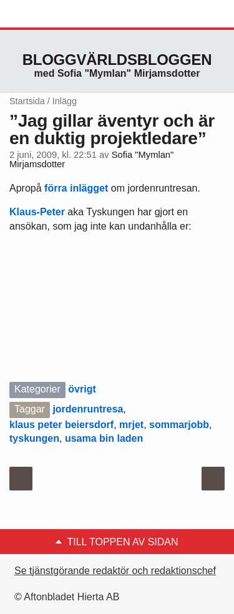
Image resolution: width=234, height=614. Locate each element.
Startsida (27, 101)
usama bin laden (104, 438)
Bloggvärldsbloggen (117, 59)
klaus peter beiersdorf (61, 424)
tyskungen (34, 438)
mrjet (131, 424)
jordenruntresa (87, 409)
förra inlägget (76, 188)
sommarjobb (179, 424)
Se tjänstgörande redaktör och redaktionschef (115, 570)
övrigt (81, 389)
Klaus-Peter (37, 212)
